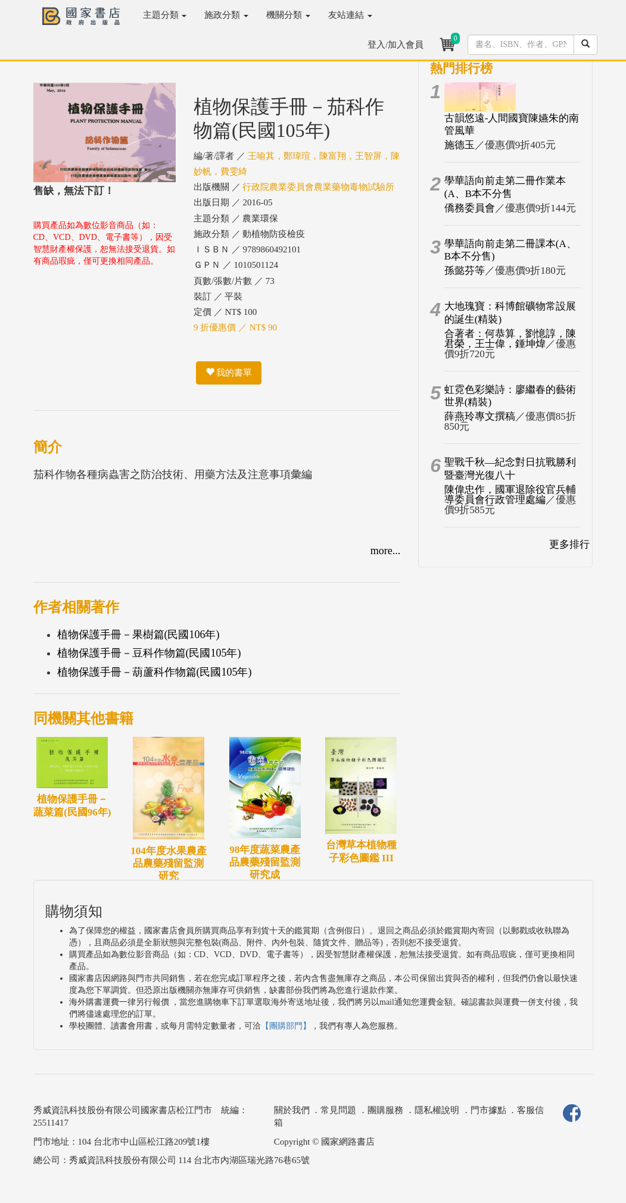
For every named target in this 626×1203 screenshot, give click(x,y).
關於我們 (292, 1110)
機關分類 (288, 15)
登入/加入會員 (395, 44)
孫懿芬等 (464, 270)
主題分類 (165, 15)
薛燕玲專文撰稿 (479, 416)
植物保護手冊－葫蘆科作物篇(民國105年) (154, 672)
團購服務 (385, 1110)
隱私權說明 (437, 1110)
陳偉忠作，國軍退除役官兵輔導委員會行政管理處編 (510, 494)
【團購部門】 (286, 1025)
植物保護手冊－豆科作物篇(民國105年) (149, 653)
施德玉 (459, 145)
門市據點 (488, 1110)
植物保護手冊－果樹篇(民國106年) (138, 634)
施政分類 (226, 15)
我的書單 (229, 372)
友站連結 (350, 15)
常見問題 (338, 1110)
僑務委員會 (469, 208)
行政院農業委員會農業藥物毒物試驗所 (318, 187)
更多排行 (569, 544)
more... (385, 551)
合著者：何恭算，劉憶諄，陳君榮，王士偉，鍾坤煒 (510, 338)
